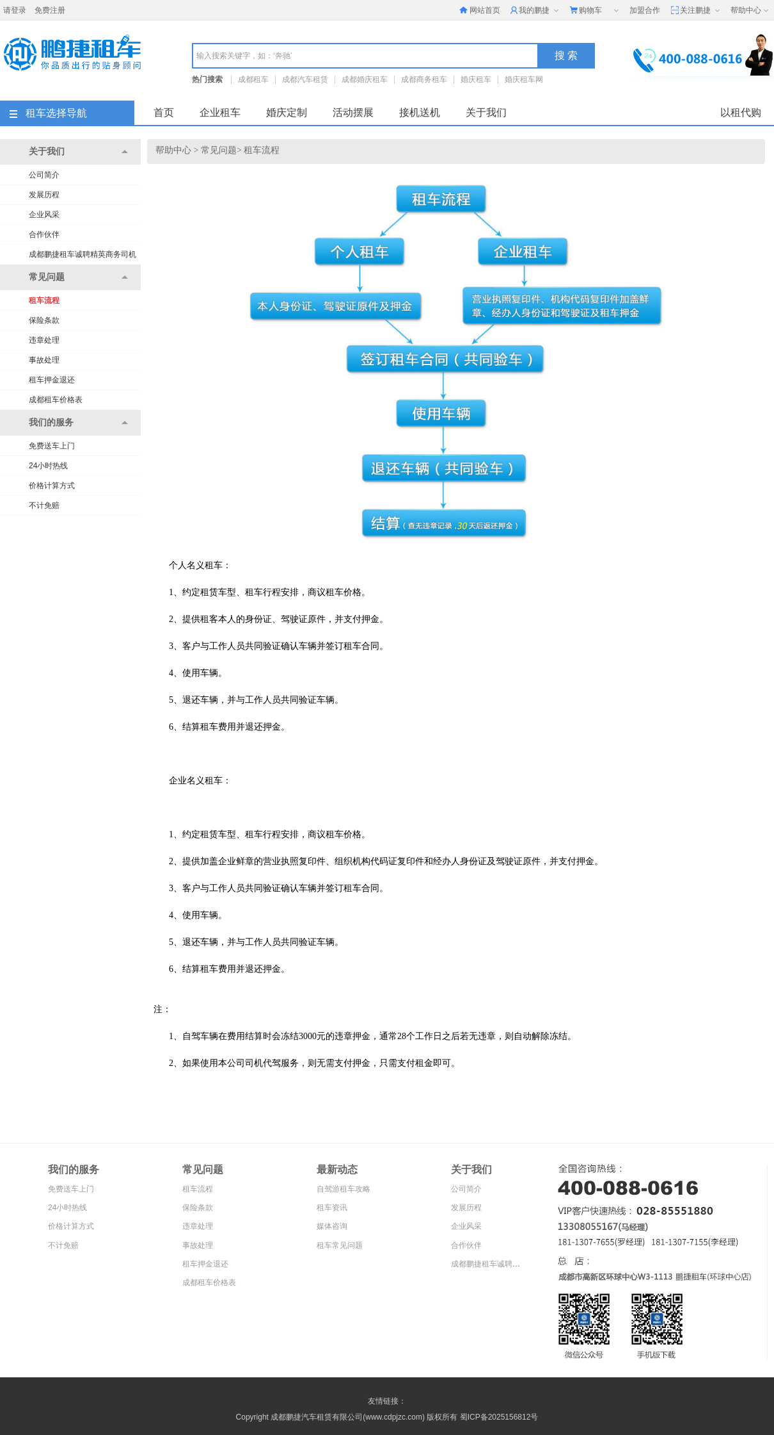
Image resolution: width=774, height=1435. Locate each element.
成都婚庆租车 (365, 79)
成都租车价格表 (56, 399)
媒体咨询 (332, 1226)
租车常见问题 (340, 1245)
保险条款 (44, 320)
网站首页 (479, 10)
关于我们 (486, 112)
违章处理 (44, 340)
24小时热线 (48, 465)
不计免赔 (44, 505)
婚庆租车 (476, 79)
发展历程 (44, 194)
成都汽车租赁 (305, 79)
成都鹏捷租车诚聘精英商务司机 (82, 254)
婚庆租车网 (524, 79)
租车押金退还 (52, 379)
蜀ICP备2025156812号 (499, 1417)
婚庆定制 (286, 112)
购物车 (595, 11)
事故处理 (44, 360)
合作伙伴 (44, 234)
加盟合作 (644, 10)
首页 (164, 112)
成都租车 (253, 79)
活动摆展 (353, 112)
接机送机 (419, 112)
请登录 (14, 10)
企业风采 (44, 214)
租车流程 (44, 300)
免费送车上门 (52, 445)
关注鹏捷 (696, 11)
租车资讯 (332, 1207)
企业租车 (220, 112)
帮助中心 (751, 11)
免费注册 (50, 10)
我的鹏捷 (535, 11)
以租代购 (740, 112)
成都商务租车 (424, 79)
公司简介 (44, 174)
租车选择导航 (48, 113)
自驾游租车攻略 (343, 1189)
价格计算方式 (52, 485)
